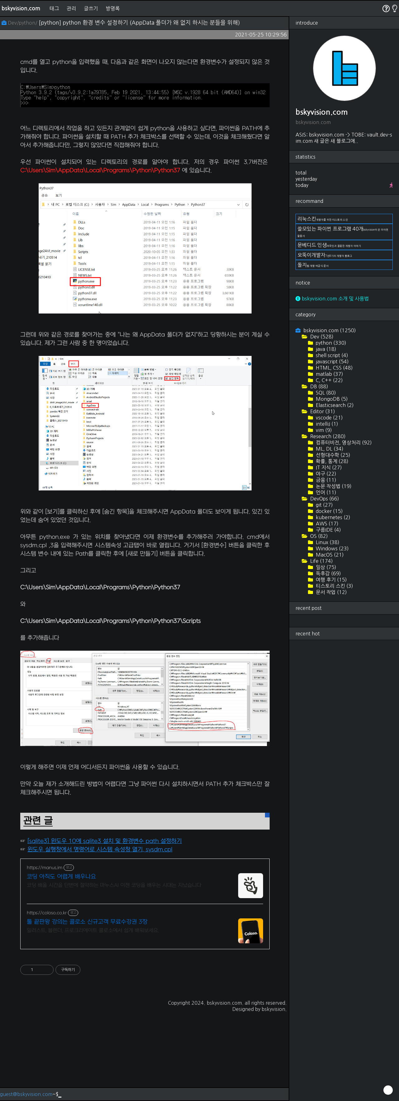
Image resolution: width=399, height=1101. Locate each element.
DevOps (324, 498)
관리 (71, 8)
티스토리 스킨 (334, 585)
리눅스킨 (322, 218)
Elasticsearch (334, 405)
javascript (332, 361)
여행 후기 (331, 579)
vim (323, 430)
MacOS (329, 554)
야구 (325, 473)
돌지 (313, 264)
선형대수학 (332, 454)
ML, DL (329, 448)
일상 (325, 567)
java (325, 349)
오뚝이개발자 (324, 254)
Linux (327, 542)
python (330, 342)
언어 (325, 492)
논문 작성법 (333, 486)
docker (329, 511)
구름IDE (328, 529)
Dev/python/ (20, 22)
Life (321, 560)
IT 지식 (328, 467)
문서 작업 (331, 592)
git (324, 504)
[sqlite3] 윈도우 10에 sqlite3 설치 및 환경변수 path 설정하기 (104, 928)
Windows (332, 548)
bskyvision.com (21, 8)
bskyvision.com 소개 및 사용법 (332, 298)
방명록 (113, 8)
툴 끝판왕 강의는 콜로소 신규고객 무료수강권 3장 (87, 1009)
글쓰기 (91, 8)
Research (327, 436)
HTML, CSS (334, 367)
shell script (331, 355)
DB (318, 386)
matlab (329, 373)
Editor (322, 411)
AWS (327, 523)
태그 (54, 8)
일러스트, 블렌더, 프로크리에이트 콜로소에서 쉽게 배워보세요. (93, 1018)
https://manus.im (44, 955)
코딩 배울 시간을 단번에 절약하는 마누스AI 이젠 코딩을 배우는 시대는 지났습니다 (114, 972)
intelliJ (326, 423)
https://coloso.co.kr (47, 1000)
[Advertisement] (145, 95)
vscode (329, 417)
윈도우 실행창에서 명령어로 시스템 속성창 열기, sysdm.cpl (99, 937)
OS (318, 536)
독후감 (328, 573)
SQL (325, 392)
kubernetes (332, 517)
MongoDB (331, 398)
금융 (325, 479)
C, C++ (329, 380)
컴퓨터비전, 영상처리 (343, 442)
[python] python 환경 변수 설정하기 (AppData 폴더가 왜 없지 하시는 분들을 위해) (139, 23)
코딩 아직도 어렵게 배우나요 (61, 964)
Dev (321, 336)
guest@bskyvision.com (26, 1094)
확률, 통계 (332, 461)
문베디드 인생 (329, 244)
